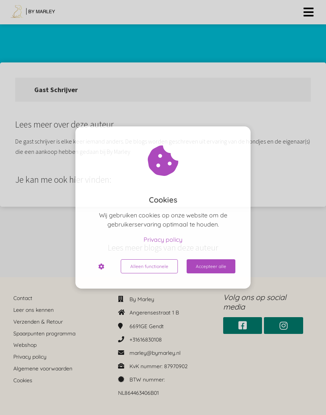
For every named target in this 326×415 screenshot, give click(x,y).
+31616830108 (145, 339)
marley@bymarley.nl (155, 353)
